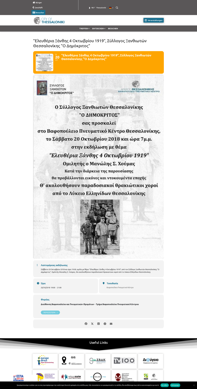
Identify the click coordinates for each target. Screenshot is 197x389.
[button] (117, 7)
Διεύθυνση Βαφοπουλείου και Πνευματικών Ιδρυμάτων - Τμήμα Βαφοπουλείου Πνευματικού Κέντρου (90, 304)
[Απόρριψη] (194, 385)
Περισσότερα (50, 312)
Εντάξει (165, 385)
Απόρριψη (175, 385)
